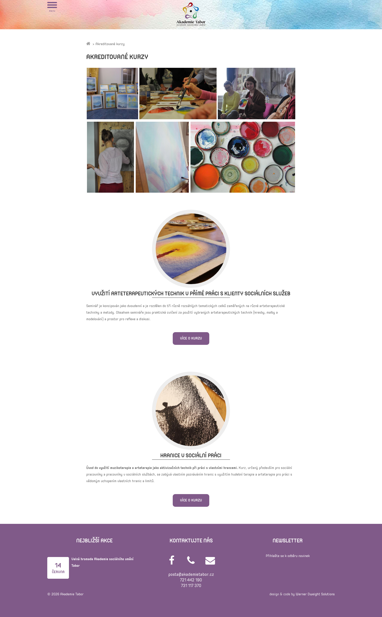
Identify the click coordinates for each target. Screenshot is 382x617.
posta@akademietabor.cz (191, 574)
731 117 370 (191, 585)
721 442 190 (191, 580)
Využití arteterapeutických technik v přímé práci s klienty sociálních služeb (191, 293)
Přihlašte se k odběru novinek (288, 556)
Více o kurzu (191, 338)
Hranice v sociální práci (190, 455)
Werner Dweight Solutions (315, 594)
